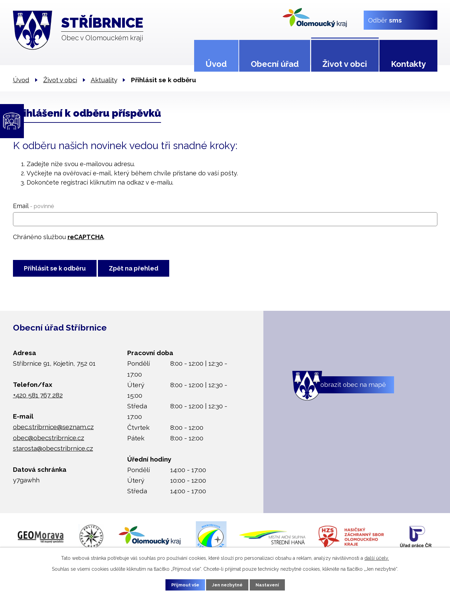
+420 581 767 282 (38, 398)
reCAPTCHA (86, 237)
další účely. (376, 557)
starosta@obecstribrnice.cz (53, 451)
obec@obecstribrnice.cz (48, 440)
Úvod (216, 64)
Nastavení (272, 584)
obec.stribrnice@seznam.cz (53, 430)
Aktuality (104, 80)
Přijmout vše (180, 584)
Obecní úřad (275, 64)
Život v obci (344, 64)
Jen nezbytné (227, 584)
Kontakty (408, 64)
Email (33, 205)
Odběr (385, 20)
